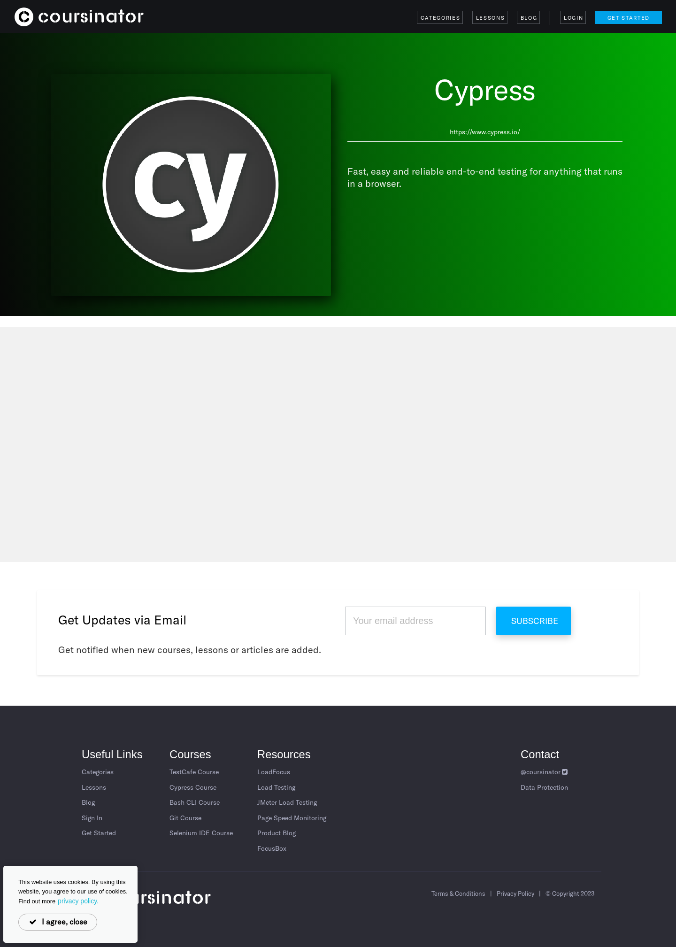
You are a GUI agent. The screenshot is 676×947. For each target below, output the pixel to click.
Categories (441, 18)
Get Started (628, 18)
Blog (529, 18)
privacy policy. (78, 901)
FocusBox (271, 848)
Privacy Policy (515, 893)
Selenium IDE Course (201, 833)
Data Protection (544, 787)
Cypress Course (192, 787)
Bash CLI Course (194, 802)
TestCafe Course (194, 772)
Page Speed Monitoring (291, 818)
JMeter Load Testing (287, 802)
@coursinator (545, 772)
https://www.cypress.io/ (485, 132)
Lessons (490, 18)
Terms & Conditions (458, 893)
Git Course (185, 818)
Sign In (92, 818)
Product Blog (276, 833)
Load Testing (276, 787)
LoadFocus (273, 772)
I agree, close (57, 921)
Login (573, 18)
